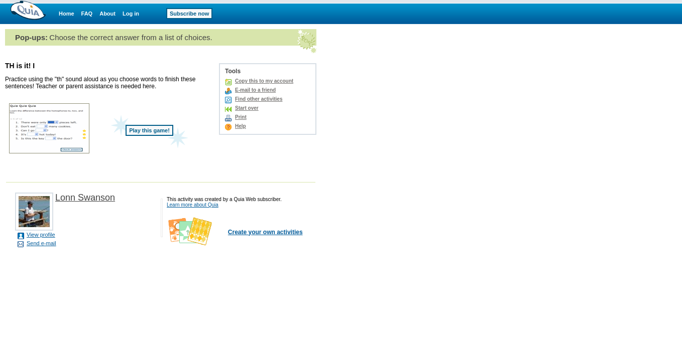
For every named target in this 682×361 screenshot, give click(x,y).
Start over (247, 108)
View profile (41, 235)
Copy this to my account (264, 81)
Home (66, 14)
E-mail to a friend (255, 90)
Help (240, 126)
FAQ (87, 14)
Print (241, 117)
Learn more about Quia (192, 205)
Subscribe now (189, 14)
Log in (131, 14)
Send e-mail (41, 243)
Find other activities (258, 99)
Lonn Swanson (85, 198)
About (107, 14)
